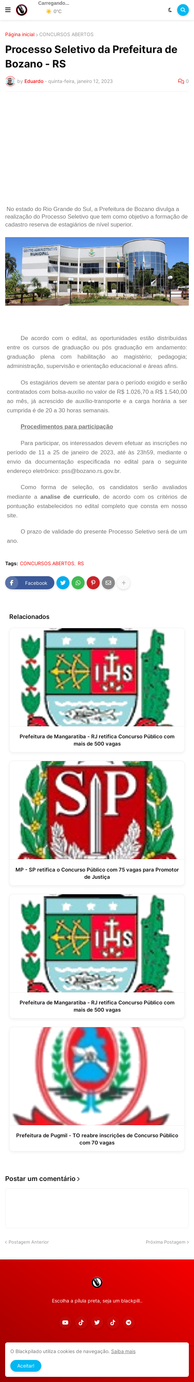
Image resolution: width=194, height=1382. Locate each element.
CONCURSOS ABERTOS (66, 34)
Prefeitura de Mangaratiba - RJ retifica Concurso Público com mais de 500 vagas (97, 740)
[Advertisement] (97, 149)
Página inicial (19, 34)
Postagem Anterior (29, 1242)
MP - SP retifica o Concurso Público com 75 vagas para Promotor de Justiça (97, 873)
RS (81, 563)
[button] (8, 10)
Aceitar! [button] (25, 1366)
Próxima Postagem (165, 1242)
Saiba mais (123, 1351)
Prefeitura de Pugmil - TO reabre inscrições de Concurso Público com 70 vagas (97, 1139)
